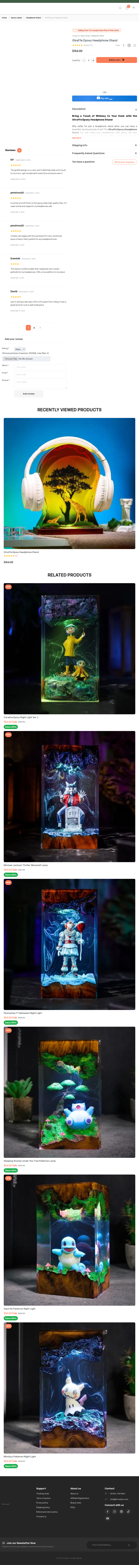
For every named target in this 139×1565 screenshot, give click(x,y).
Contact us (41, 1516)
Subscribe (129, 1545)
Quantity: (76, 60)
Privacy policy (42, 1502)
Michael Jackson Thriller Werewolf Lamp (26, 865)
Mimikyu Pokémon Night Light (20, 1456)
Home (4, 18)
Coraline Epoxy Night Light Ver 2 (21, 717)
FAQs (72, 1507)
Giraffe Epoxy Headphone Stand (21, 552)
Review (6, 380)
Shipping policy (43, 1507)
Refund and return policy (47, 1512)
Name (5, 365)
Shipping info (79, 145)
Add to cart (114, 60)
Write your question (124, 162)
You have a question (83, 161)
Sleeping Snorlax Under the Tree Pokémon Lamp (30, 1160)
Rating (5, 348)
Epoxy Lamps (16, 18)
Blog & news (75, 1502)
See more (76, 138)
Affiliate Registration (79, 1498)
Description (79, 108)
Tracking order (42, 1493)
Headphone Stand (33, 18)
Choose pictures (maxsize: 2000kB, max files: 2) (25, 353)
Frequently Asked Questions (88, 153)
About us (74, 1493)
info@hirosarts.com (119, 1499)
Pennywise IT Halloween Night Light (23, 1013)
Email (5, 373)
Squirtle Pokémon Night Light (19, 1308)
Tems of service (43, 1498)
